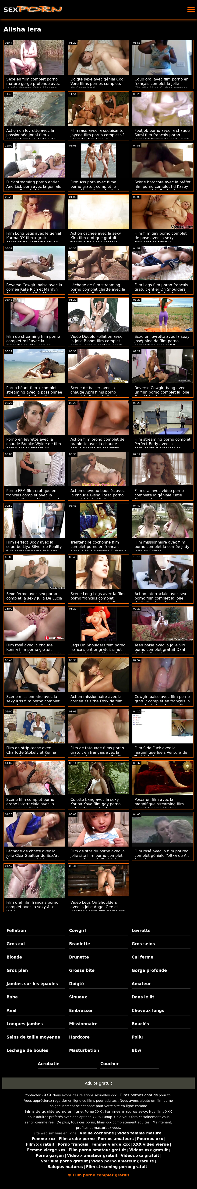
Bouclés (140, 1024)
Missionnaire (83, 1024)
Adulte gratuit (98, 1083)
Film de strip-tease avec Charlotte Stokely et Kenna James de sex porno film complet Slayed (31, 755)
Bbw (136, 1050)
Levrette (141, 930)
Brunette (79, 957)
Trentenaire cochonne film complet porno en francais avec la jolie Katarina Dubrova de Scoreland (98, 549)
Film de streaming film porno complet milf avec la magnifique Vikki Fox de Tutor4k (33, 343)
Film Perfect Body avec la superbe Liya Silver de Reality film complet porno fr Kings (34, 546)
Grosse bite (82, 970)
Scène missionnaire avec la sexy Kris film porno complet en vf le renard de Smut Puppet (33, 703)
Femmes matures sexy (126, 1111)
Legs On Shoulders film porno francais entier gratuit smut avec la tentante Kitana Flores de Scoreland (98, 652)
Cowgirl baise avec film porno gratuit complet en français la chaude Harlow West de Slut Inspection (162, 703)
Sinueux (78, 997)
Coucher (109, 1063)
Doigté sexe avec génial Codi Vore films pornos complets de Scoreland (97, 83)
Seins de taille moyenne (33, 1037)
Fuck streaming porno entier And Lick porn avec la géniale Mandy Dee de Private (33, 186)
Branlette (79, 943)
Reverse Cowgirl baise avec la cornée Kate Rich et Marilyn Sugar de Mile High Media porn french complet (34, 291)
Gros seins (143, 943)
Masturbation (84, 1050)
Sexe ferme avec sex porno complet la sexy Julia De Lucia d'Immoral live (34, 598)
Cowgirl (77, 930)
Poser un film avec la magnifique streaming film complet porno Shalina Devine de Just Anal (159, 806)
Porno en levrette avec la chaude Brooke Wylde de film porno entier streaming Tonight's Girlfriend (33, 446)
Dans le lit (143, 997)
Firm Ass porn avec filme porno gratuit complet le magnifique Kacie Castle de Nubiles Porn (96, 189)
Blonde (14, 957)
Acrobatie (48, 1063)
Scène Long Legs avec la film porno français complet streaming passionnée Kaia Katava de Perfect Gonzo (97, 600)
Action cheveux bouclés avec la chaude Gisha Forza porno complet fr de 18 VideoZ (97, 495)
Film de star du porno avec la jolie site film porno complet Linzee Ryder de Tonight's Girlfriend (97, 858)
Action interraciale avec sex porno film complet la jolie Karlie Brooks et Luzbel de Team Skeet (160, 600)
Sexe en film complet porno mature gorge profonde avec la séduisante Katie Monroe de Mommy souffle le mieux (33, 86)
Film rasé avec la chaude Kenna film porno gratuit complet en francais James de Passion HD (34, 652)
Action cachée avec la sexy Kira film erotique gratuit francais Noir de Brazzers (95, 237)
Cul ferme (142, 957)
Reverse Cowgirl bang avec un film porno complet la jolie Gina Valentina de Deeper (161, 392)
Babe (12, 997)
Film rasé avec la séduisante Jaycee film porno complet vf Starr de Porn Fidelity (97, 135)
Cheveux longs (148, 1010)
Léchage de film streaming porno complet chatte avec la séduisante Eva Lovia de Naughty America (97, 291)
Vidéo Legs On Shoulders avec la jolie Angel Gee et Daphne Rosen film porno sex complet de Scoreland (97, 909)
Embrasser (81, 1010)
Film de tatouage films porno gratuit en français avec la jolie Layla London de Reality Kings (97, 755)
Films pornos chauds (139, 1095)
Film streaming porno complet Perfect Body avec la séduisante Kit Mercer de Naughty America (162, 446)
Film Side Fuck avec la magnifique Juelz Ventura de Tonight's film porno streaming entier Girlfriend (160, 755)
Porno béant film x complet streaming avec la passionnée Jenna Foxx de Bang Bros (34, 392)
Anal (12, 1010)
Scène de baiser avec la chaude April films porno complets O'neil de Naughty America (96, 394)
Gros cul (16, 943)
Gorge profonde (149, 970)
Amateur (141, 983)
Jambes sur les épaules (32, 983)
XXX (48, 1095)
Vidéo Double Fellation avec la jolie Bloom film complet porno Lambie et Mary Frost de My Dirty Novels (96, 343)
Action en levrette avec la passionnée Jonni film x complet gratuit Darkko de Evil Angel (30, 137)
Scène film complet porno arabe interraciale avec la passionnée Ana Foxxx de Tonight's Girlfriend (30, 806)
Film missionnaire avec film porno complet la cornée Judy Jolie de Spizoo (161, 546)
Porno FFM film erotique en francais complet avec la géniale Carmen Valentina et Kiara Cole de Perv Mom (33, 497)
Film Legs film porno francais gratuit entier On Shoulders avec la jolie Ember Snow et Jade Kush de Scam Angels (161, 291)
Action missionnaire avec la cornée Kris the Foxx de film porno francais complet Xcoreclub (96, 703)
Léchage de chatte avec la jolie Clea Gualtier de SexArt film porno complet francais (32, 855)
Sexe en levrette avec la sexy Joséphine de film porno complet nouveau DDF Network (161, 343)
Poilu (137, 1037)
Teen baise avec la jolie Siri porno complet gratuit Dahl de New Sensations (159, 649)
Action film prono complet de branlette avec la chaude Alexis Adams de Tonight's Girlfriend (97, 446)
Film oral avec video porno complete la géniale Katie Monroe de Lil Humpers (159, 495)
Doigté (76, 983)
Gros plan (17, 970)
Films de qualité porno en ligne (54, 1111)
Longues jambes (25, 1024)
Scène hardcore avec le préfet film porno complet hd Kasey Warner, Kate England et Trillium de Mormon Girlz (162, 189)
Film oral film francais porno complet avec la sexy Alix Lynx (32, 907)
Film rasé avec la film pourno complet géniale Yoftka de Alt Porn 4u (161, 855)
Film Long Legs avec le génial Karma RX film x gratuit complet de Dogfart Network (33, 237)
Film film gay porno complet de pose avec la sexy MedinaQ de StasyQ (160, 237)
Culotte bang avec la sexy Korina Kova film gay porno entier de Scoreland (95, 804)
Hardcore (79, 1037)
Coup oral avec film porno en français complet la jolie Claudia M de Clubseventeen (161, 83)
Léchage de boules (27, 1050)
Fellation (16, 930)
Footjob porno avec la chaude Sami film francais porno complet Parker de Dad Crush (162, 135)
